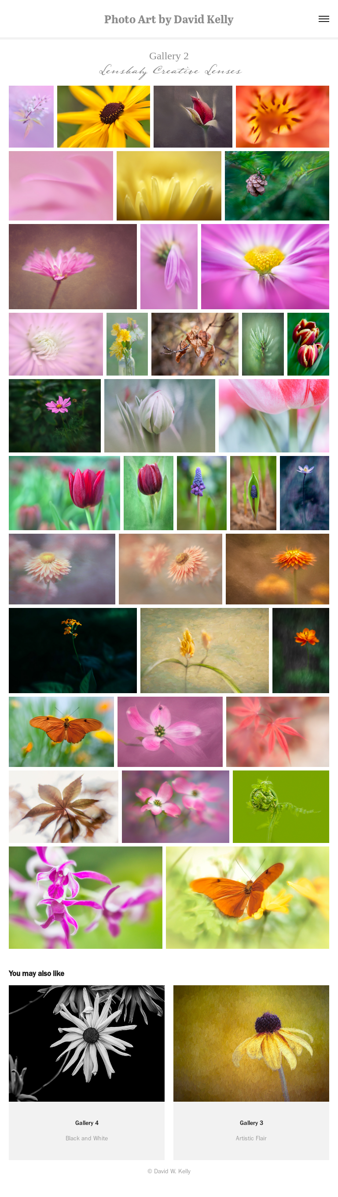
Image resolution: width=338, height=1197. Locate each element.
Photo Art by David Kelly (169, 19)
